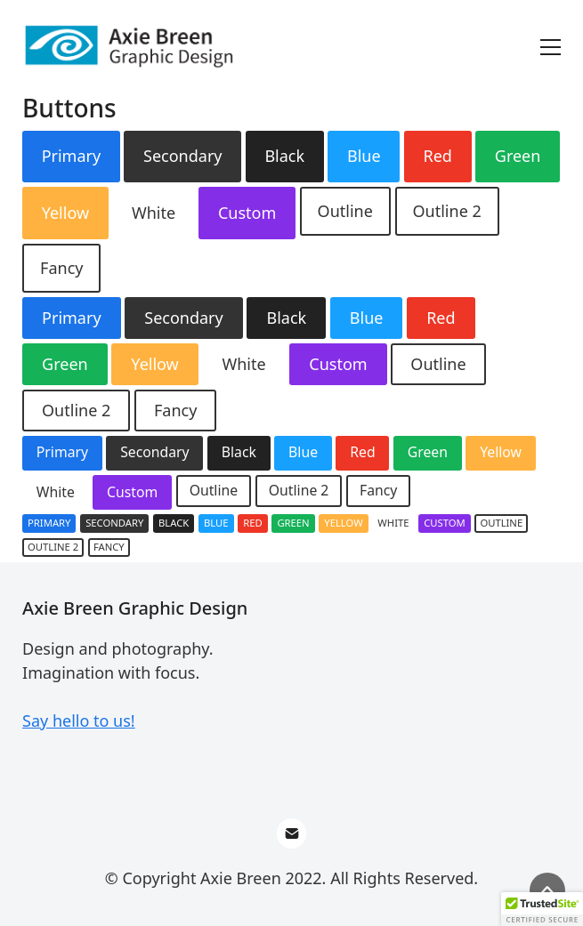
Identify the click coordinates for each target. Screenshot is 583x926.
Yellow (65, 212)
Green (518, 155)
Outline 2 (447, 210)
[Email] (292, 833)
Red (437, 155)
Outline (345, 210)
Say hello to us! (78, 720)
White (153, 212)
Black (284, 155)
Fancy (61, 267)
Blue (364, 155)
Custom (247, 212)
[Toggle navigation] (550, 47)
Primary (71, 155)
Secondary (182, 155)
